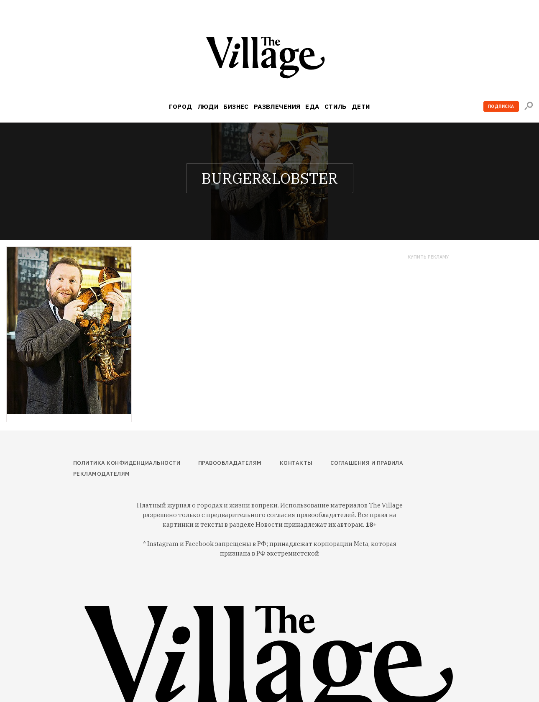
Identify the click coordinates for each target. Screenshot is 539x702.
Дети (361, 106)
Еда (312, 106)
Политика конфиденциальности (127, 462)
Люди (208, 106)
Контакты (296, 462)
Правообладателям (230, 462)
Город (180, 106)
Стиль (335, 106)
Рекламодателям (101, 473)
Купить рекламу (428, 257)
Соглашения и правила (366, 462)
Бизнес (236, 106)
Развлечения (277, 106)
